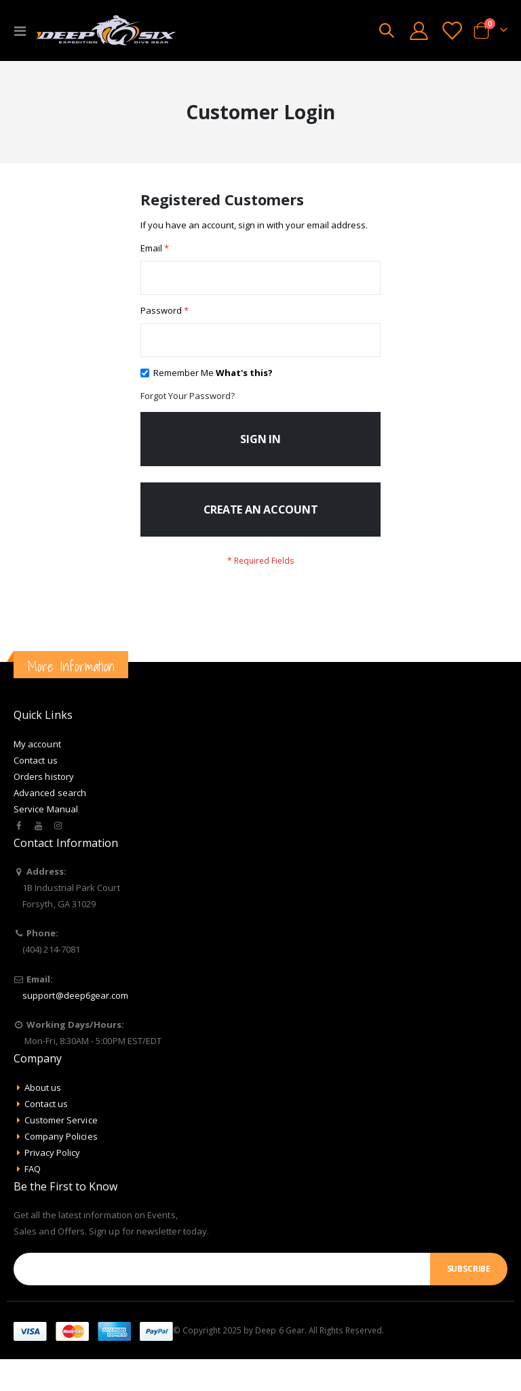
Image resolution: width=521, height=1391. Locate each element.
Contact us (36, 792)
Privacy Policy (52, 1184)
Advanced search (50, 824)
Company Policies (61, 1168)
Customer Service (61, 1152)
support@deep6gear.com (75, 1027)
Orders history (44, 808)
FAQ (32, 1201)
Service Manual (46, 841)
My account (37, 776)
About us (43, 1119)
